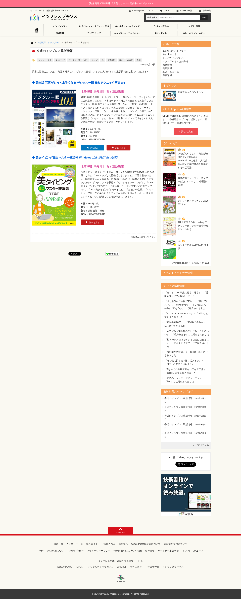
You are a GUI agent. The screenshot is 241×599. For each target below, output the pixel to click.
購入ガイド (92, 544)
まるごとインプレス (173, 57)
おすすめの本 (170, 54)
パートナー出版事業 (168, 550)
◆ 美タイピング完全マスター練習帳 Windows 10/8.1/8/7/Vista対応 (75, 157)
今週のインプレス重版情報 (178, 398)
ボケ (86, 60)
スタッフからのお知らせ (175, 61)
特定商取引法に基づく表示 (128, 550)
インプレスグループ (192, 550)
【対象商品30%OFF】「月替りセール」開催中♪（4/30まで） (120, 3)
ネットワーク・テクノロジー (127, 33)
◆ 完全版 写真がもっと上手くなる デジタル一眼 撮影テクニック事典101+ (79, 82)
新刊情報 (167, 65)
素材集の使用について (175, 544)
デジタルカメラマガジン (101, 566)
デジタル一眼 (74, 60)
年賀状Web (153, 566)
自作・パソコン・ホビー (194, 33)
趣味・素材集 (161, 33)
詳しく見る (187, 131)
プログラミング (94, 33)
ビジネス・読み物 (161, 26)
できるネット (137, 566)
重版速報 (167, 75)
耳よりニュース (171, 72)
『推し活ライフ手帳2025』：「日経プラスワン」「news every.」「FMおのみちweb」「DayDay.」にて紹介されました (185, 305)
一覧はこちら (202, 445)
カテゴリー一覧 (74, 544)
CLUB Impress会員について (146, 544)
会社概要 (149, 550)
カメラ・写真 (194, 26)
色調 (138, 60)
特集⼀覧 (207, 10)
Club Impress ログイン (142, 10)
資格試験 (60, 33)
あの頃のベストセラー (174, 50)
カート (166, 10)
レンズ (95, 60)
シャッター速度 (44, 60)
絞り (121, 60)
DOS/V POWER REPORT (70, 566)
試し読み (94, 148)
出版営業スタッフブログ (49, 42)
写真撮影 (111, 60)
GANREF (122, 566)
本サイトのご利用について (52, 550)
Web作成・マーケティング (127, 26)
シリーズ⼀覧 (186, 10)
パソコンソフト (60, 26)
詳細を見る (120, 148)
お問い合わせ (76, 550)
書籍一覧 (58, 544)
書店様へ (123, 544)
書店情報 (167, 68)
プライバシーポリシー (98, 550)
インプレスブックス (173, 566)
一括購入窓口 (108, 544)
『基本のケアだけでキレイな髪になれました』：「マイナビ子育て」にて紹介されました (186, 343)
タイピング (60, 60)
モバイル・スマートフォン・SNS (94, 26)
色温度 (130, 60)
